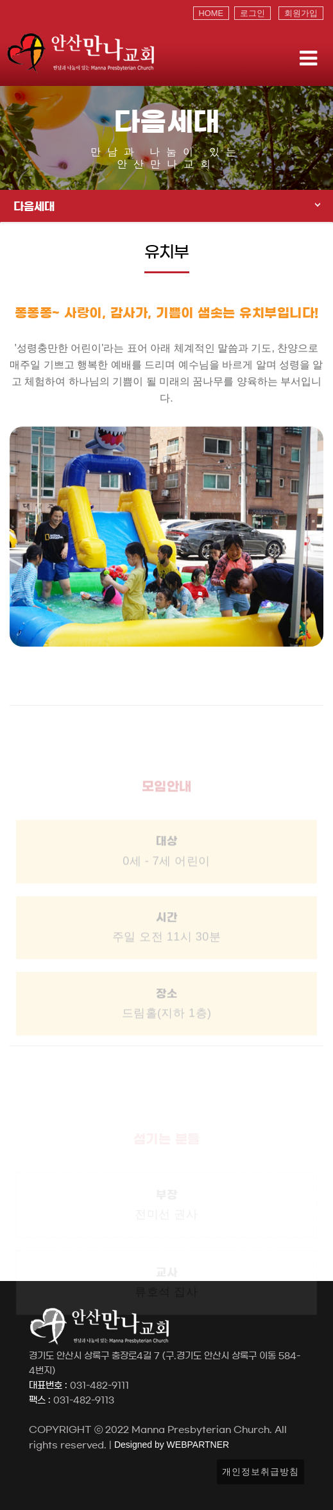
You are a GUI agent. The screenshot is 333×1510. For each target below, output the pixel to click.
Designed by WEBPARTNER (170, 1444)
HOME (211, 13)
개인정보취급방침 (260, 1471)
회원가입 (301, 13)
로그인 (252, 13)
